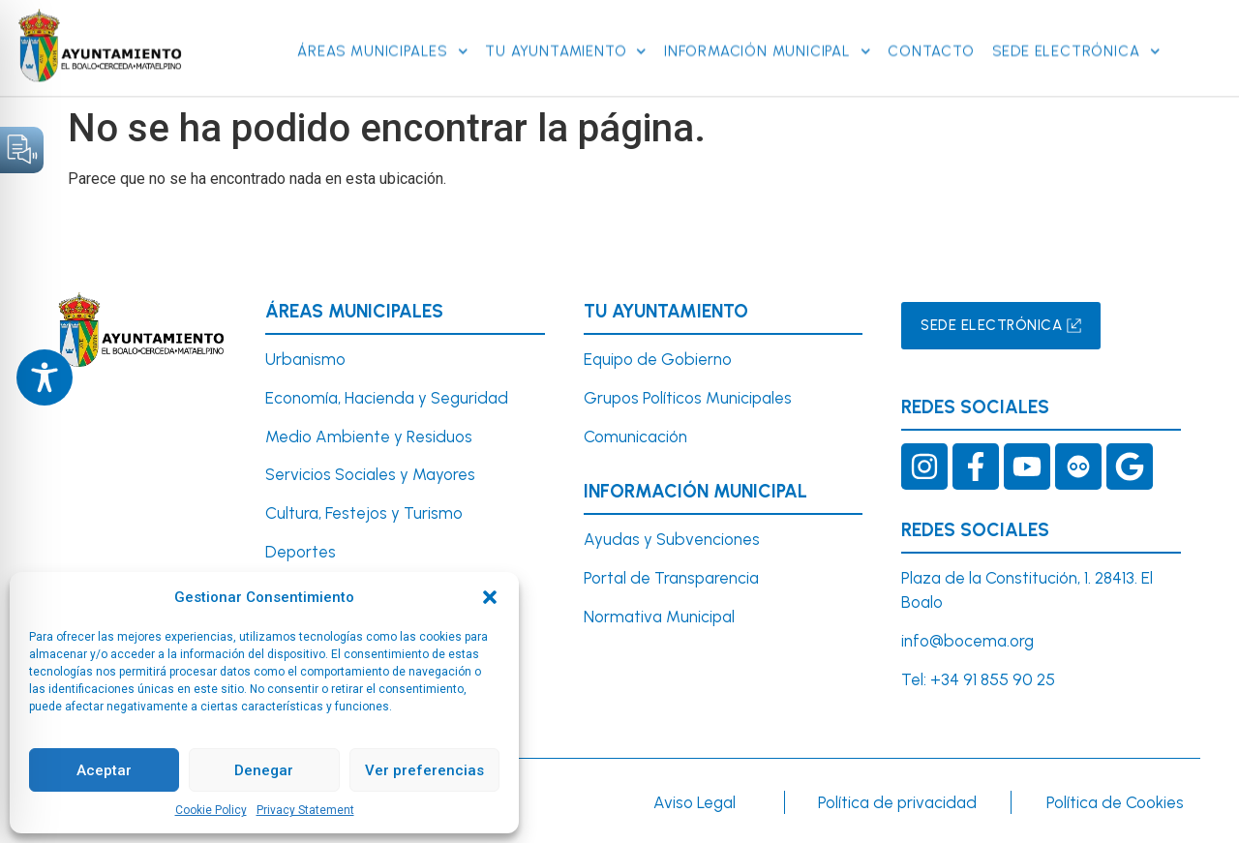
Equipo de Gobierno (658, 359)
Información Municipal (767, 28)
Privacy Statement (305, 810)
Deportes (300, 551)
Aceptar (104, 770)
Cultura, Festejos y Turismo (364, 513)
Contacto (931, 27)
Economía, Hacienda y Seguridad (386, 397)
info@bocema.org (967, 640)
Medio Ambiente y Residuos (368, 436)
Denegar (263, 770)
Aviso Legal (694, 802)
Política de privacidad (897, 802)
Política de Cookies (1115, 802)
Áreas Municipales (382, 28)
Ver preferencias (424, 770)
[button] (489, 597)
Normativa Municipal (659, 616)
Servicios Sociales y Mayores (370, 474)
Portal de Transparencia (671, 577)
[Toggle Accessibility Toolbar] (45, 377)
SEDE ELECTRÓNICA (1076, 28)
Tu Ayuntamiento (566, 28)
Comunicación (635, 436)
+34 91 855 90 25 (992, 679)
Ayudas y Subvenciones (672, 539)
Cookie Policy (211, 810)
